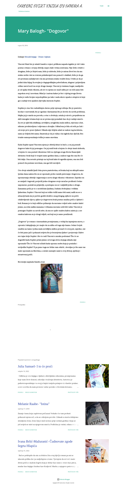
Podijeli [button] (98, 52)
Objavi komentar (31, 392)
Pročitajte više (73, 392)
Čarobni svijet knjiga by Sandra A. (50, 6)
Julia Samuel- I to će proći (35, 366)
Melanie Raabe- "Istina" (34, 404)
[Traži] (101, 6)
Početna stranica (24, 11)
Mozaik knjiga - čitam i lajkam (37, 57)
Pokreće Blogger (63, 479)
